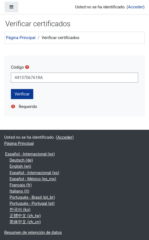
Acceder (135, 6)
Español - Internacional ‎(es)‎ (30, 154)
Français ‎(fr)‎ (21, 185)
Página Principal (21, 37)
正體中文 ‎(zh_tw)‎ (25, 215)
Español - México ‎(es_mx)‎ (33, 178)
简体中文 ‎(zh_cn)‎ (25, 221)
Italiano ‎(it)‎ (19, 191)
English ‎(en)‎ (20, 166)
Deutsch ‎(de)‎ (21, 160)
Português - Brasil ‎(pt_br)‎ (32, 197)
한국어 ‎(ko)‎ (20, 209)
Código (17, 67)
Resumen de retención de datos (33, 232)
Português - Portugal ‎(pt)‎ (32, 203)
